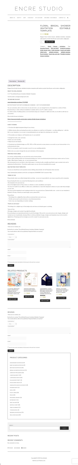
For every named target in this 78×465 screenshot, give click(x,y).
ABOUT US (12, 17)
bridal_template (55, 50)
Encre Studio (39, 9)
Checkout (30, 17)
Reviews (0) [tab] (21, 81)
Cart (24, 17)
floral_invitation (44, 54)
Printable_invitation (65, 54)
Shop (19, 17)
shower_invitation (44, 56)
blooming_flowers (44, 48)
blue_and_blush (55, 48)
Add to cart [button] (12, 299)
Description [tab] (13, 81)
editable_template (65, 52)
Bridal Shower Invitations (56, 46)
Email (9, 255)
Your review (11, 239)
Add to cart (50, 41)
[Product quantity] (42, 42)
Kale (34, 460)
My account (38, 17)
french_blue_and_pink (54, 54)
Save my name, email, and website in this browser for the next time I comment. (24, 262)
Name (9, 249)
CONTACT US (62, 17)
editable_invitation (53, 52)
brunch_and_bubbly (65, 50)
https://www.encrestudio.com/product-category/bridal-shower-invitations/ (27, 119)
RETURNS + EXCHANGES (50, 17)
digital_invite (43, 52)
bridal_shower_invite (45, 50)
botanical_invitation (65, 48)
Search (11, 425)
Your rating (11, 234)
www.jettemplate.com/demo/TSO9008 (18, 102)
